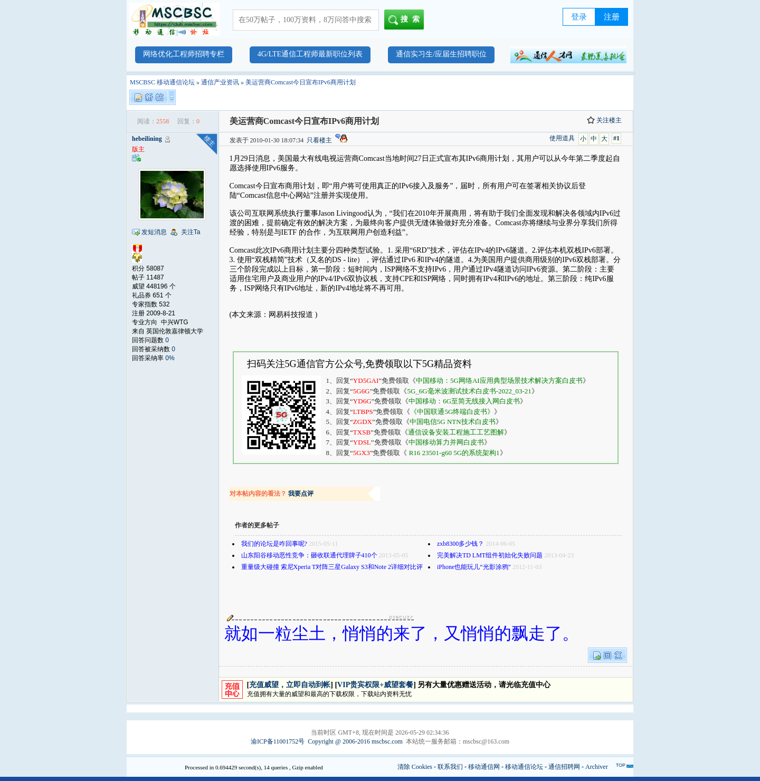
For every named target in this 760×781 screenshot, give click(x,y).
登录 (579, 17)
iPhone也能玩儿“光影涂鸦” (474, 567)
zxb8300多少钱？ (460, 543)
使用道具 (562, 138)
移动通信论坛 (524, 766)
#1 (616, 138)
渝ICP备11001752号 (278, 741)
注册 (612, 17)
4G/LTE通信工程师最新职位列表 (310, 54)
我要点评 (301, 493)
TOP (620, 765)
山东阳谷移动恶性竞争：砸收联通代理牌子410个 (309, 555)
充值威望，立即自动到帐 (289, 685)
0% (169, 358)
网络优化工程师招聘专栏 (183, 54)
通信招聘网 (564, 766)
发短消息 (154, 232)
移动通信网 (484, 766)
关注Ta (191, 232)
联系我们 (450, 766)
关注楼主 (604, 120)
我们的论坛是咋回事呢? (274, 543)
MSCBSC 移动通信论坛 (162, 82)
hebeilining (147, 138)
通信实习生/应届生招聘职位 (441, 54)
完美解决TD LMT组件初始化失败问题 (490, 555)
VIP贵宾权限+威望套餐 (375, 685)
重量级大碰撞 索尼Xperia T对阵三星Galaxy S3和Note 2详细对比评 (332, 567)
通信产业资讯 (220, 82)
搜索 (406, 20)
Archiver (596, 766)
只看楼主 (319, 140)
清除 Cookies (414, 766)
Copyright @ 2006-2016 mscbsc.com (355, 741)
